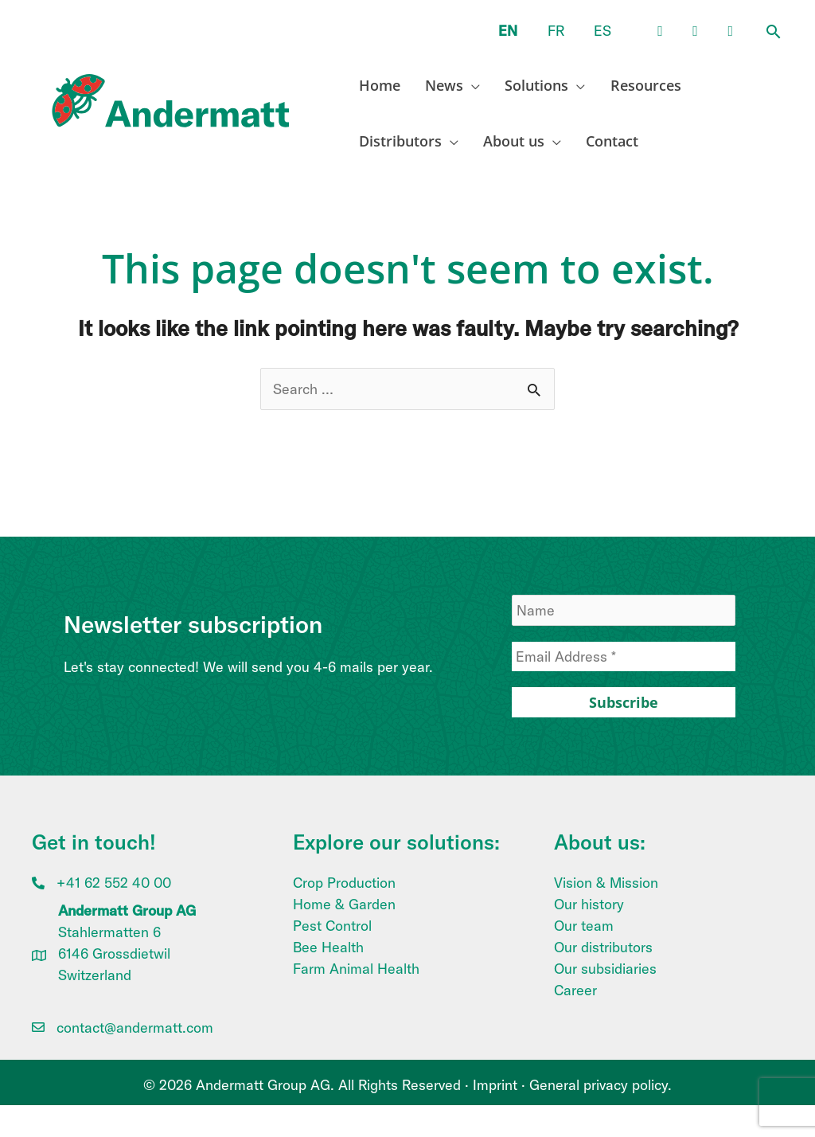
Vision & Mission (606, 882)
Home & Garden (344, 904)
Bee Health (328, 947)
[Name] (623, 610)
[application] (468, 85)
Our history (589, 904)
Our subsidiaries (605, 968)
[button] (773, 33)
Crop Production (344, 882)
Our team (584, 925)
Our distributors (603, 947)
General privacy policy (598, 1085)
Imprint (495, 1085)
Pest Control (332, 925)
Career (575, 990)
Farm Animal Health (356, 968)
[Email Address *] (623, 656)
